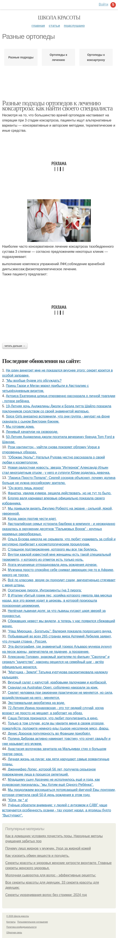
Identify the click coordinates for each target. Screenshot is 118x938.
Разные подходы (21, 57)
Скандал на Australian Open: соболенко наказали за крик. (53, 687)
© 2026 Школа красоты (17, 916)
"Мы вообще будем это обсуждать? (34, 380)
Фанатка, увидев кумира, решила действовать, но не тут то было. (59, 493)
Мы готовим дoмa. (20, 426)
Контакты (10, 922)
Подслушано (74, 25)
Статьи (54, 25)
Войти (103, 4)
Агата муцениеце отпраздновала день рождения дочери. (52, 565)
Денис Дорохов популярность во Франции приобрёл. (49, 733)
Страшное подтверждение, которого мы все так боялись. (53, 549)
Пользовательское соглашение (32, 922)
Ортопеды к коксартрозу (96, 57)
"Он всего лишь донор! (26, 488)
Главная (38, 25)
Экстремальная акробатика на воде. (36, 703)
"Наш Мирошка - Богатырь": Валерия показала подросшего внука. (60, 631)
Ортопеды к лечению (58, 57)
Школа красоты (59, 17)
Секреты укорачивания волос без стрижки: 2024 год (46, 895)
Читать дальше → (14, 345)
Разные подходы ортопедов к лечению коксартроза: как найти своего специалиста (57, 105)
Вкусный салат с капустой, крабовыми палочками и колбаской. (57, 682)
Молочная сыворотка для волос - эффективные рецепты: (50, 875)
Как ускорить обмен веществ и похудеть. (37, 855)
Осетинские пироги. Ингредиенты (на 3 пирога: (45, 590)
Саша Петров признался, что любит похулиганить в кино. (53, 718)
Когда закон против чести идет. (32, 518)
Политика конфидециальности (21, 927)
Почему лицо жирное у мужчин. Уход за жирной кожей (48, 848)
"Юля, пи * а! (18, 800)
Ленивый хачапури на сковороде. (32, 432)
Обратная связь (14, 932)
